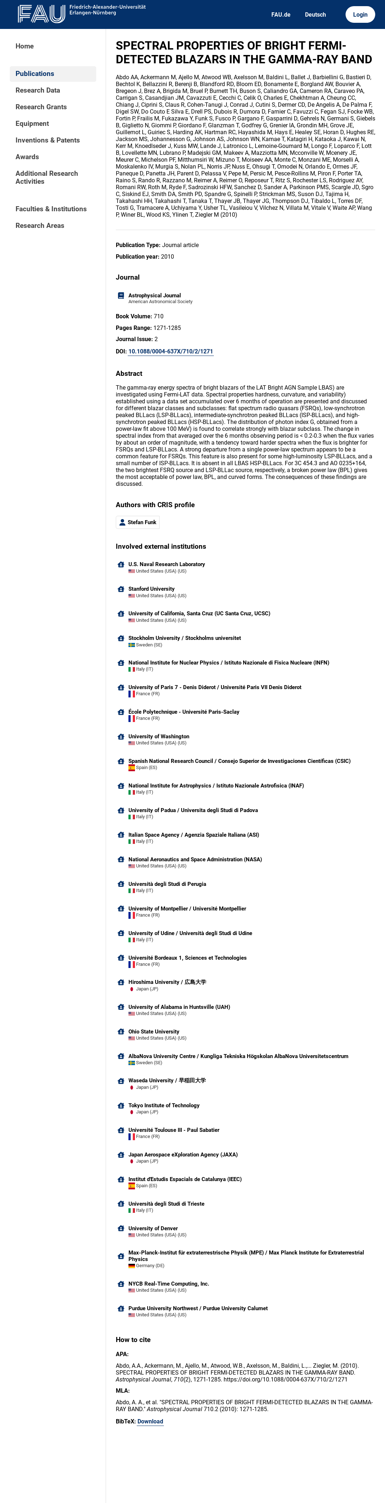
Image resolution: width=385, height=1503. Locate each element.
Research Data (38, 90)
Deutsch (315, 14)
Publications (35, 74)
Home (25, 46)
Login (360, 14)
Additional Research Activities (47, 178)
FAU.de (281, 14)
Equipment (32, 124)
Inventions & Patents (48, 140)
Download (150, 1421)
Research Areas (40, 226)
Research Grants (41, 107)
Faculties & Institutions (51, 209)
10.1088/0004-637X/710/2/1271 (170, 351)
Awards (27, 157)
